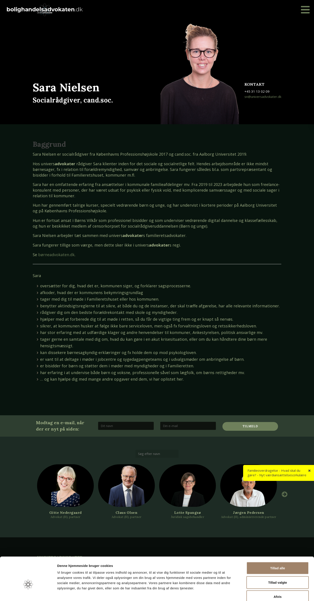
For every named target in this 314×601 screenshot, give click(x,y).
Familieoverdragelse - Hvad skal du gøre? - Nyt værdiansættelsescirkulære (276, 472)
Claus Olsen (127, 512)
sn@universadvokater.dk (262, 96)
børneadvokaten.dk (56, 254)
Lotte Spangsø (187, 512)
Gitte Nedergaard (65, 512)
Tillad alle (277, 544)
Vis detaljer (227, 592)
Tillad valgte (277, 558)
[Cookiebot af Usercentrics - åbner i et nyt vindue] (28, 592)
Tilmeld (250, 426)
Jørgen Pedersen (248, 512)
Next (284, 494)
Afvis (278, 572)
